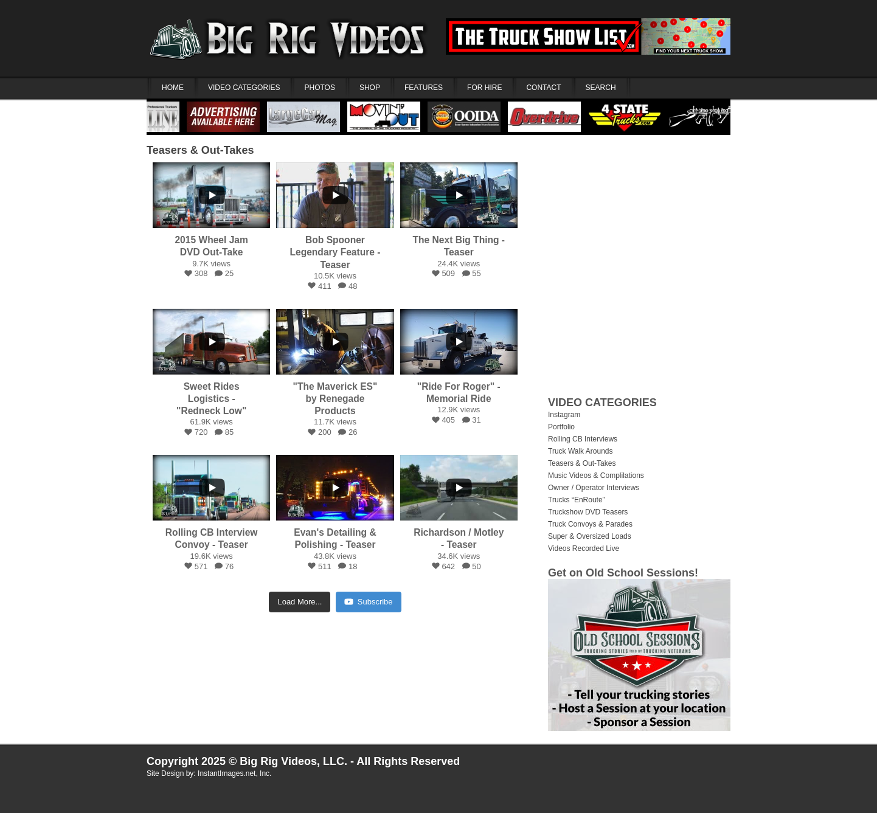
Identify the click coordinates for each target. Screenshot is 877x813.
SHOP (369, 87)
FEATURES (423, 87)
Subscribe (368, 601)
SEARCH (601, 87)
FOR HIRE (484, 87)
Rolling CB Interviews (582, 439)
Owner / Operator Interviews (593, 487)
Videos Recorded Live (583, 548)
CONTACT (543, 87)
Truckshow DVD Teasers (588, 512)
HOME (173, 87)
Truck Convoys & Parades (590, 524)
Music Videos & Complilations (596, 475)
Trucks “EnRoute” (576, 500)
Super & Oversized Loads (589, 536)
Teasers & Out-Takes (200, 150)
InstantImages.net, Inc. (234, 773)
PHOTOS (319, 87)
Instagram (564, 414)
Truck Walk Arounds (580, 451)
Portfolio (561, 427)
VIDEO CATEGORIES (244, 87)
